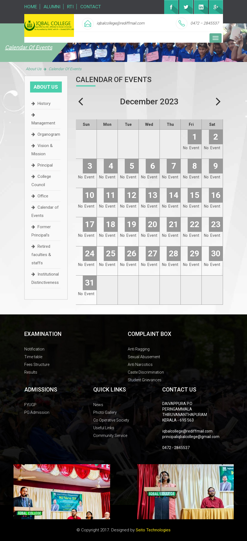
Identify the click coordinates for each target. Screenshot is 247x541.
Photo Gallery (105, 412)
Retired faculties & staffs (41, 254)
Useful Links (103, 428)
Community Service (110, 435)
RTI (70, 6)
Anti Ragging (139, 349)
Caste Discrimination (146, 372)
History (44, 103)
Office (43, 196)
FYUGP (30, 405)
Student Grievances (144, 380)
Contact (90, 6)
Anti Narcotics (140, 364)
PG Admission (36, 412)
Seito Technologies (153, 530)
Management (43, 123)
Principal (45, 165)
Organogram (49, 134)
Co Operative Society (111, 420)
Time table (33, 357)
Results (30, 372)
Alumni (52, 6)
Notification (34, 349)
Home (30, 6)
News (98, 405)
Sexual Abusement (144, 357)
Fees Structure (36, 364)
